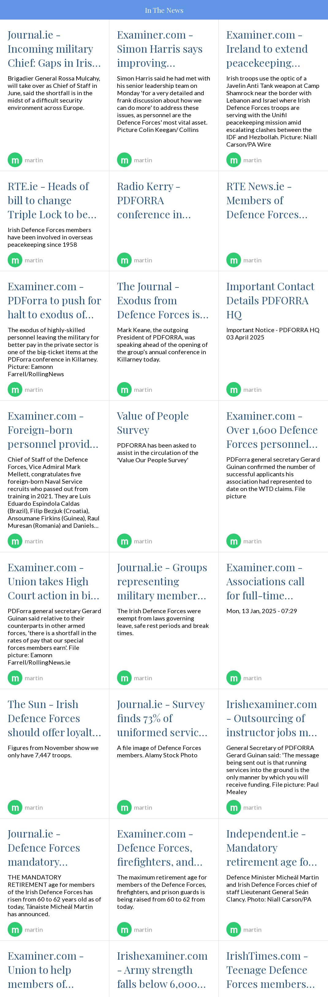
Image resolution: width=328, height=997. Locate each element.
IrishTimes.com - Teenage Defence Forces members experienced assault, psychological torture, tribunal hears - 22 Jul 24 (267, 969)
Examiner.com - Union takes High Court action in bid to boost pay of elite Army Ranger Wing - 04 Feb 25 (53, 581)
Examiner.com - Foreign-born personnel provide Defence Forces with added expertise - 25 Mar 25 (51, 429)
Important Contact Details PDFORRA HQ (270, 300)
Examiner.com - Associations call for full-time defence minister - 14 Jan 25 (270, 581)
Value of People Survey (153, 422)
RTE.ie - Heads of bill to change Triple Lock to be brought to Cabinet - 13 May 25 (52, 200)
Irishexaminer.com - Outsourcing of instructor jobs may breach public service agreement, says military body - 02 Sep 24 (272, 718)
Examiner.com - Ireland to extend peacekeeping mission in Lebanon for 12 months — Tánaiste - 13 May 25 (273, 48)
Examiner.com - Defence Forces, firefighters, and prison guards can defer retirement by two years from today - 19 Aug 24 (163, 847)
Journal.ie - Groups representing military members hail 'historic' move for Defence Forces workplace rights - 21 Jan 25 (162, 581)
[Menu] (9, 9)
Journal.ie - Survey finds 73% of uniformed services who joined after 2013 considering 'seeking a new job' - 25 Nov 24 (164, 718)
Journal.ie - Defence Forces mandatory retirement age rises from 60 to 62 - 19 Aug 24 (52, 847)
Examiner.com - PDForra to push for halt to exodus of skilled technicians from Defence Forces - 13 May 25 (54, 300)
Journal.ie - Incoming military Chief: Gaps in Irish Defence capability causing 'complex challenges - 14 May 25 (53, 48)
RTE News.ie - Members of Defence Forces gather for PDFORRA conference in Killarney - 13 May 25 (273, 200)
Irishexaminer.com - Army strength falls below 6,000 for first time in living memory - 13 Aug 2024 (162, 969)
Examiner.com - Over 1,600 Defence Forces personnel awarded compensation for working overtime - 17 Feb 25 (272, 429)
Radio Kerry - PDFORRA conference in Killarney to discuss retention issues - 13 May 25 (163, 200)
